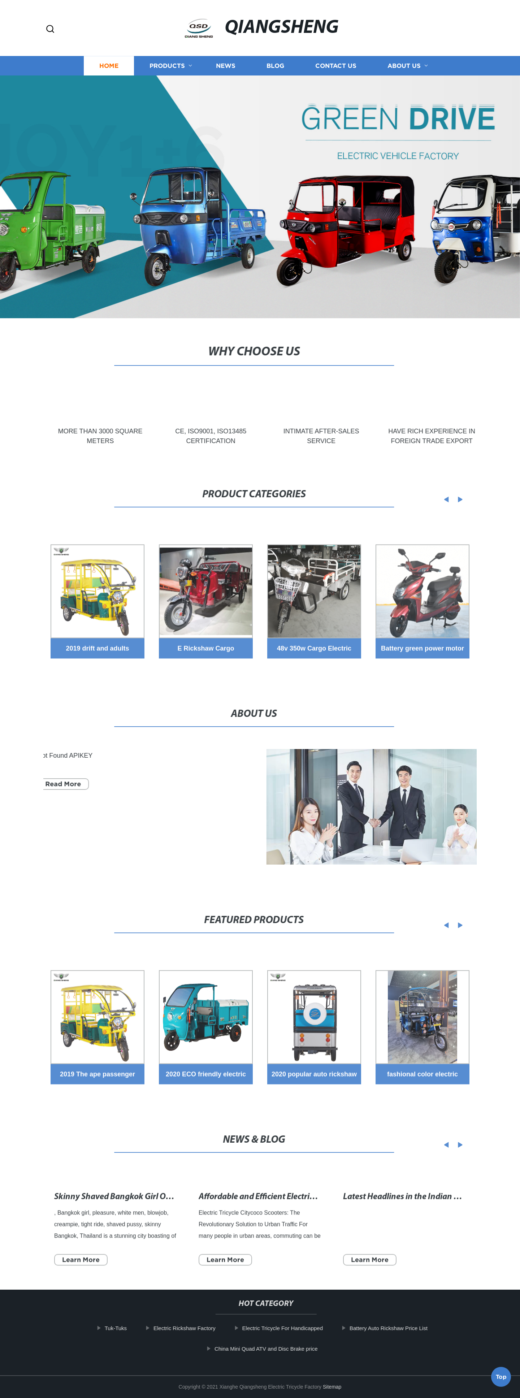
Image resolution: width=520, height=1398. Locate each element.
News (225, 60)
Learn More (81, 1282)
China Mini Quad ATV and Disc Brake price (274, 1349)
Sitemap (332, 1387)
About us (404, 60)
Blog (275, 60)
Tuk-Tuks (124, 1328)
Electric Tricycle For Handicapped (291, 1328)
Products (167, 60)
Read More (54, 784)
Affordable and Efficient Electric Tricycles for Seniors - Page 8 (308, 1220)
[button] (50, 29)
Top (501, 1378)
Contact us (335, 60)
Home (108, 60)
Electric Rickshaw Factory (193, 1328)
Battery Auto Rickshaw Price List (397, 1328)
